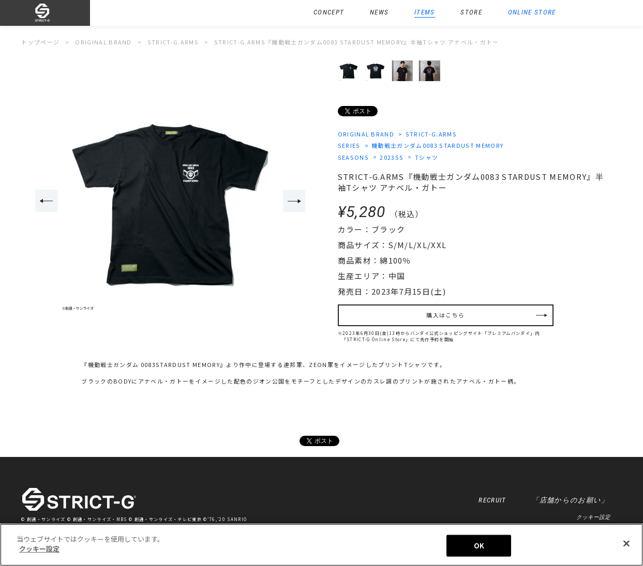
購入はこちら (445, 315)
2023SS (391, 157)
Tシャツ (426, 157)
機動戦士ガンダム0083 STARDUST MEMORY (437, 145)
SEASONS (353, 157)
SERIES (349, 145)
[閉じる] (626, 543)
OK (479, 545)
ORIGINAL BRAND (366, 134)
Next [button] (294, 200)
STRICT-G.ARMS (431, 134)
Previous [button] (46, 200)
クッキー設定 (593, 517)
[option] (170, 201)
